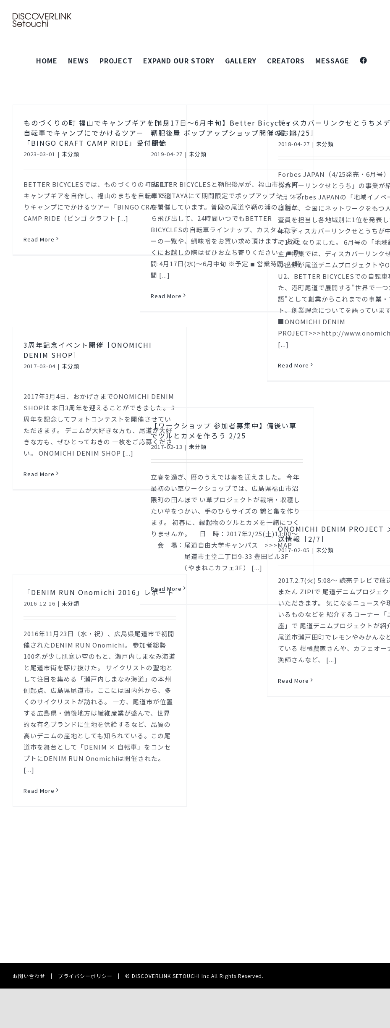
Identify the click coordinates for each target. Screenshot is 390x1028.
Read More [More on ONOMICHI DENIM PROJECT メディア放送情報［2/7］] (293, 680)
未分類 (70, 154)
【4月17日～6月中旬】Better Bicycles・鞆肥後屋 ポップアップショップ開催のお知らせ (224, 133)
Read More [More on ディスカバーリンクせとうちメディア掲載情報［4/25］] (293, 365)
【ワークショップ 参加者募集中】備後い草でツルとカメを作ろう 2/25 (224, 430)
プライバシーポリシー (85, 975)
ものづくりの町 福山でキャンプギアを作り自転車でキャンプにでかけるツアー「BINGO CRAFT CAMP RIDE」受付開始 (97, 133)
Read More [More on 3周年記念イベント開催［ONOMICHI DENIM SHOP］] (39, 474)
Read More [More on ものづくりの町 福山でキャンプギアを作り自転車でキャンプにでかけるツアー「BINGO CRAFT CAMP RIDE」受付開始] (39, 239)
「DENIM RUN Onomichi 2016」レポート (99, 592)
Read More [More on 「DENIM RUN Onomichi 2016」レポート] (39, 791)
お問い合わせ (29, 975)
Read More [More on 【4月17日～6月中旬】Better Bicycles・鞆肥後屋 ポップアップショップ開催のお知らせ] (166, 296)
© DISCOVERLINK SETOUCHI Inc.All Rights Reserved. (194, 975)
